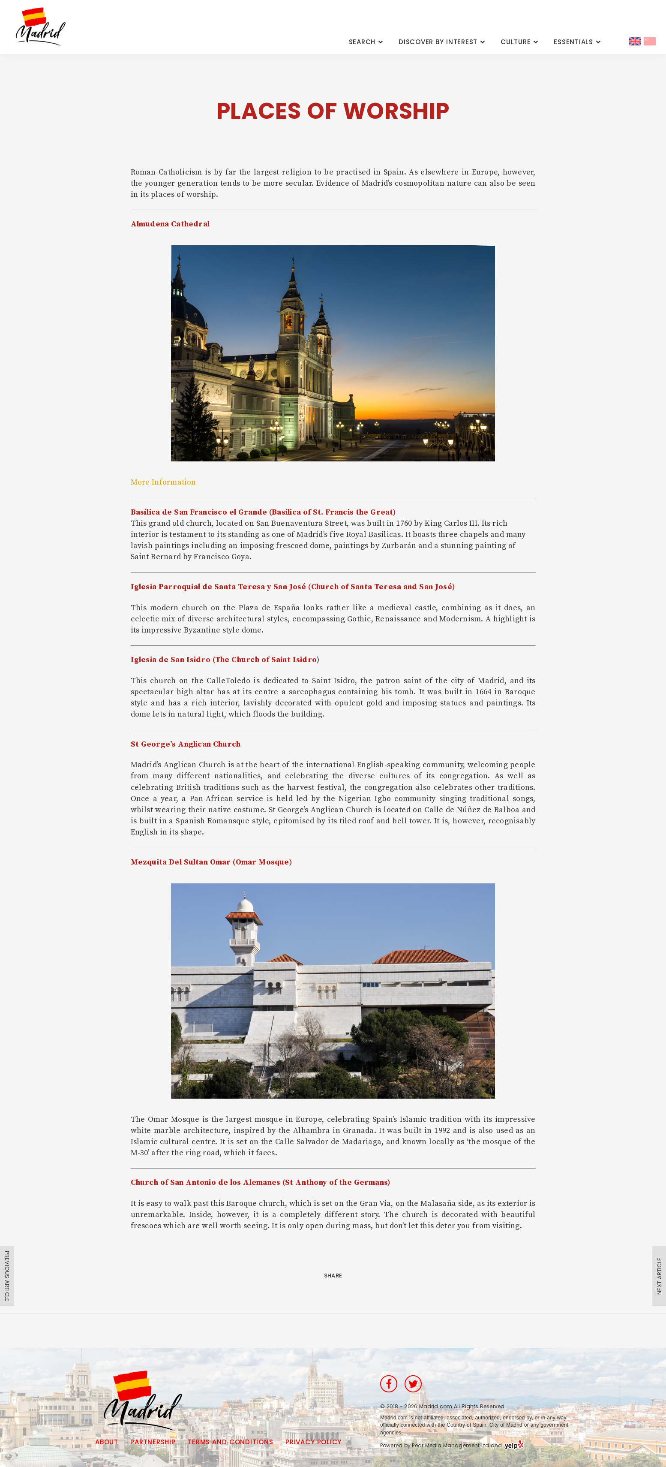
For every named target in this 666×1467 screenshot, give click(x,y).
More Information (163, 482)
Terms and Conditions (230, 1441)
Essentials (573, 42)
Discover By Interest (438, 42)
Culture (516, 42)
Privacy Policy (313, 1441)
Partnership (152, 1441)
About (106, 1441)
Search (362, 42)
